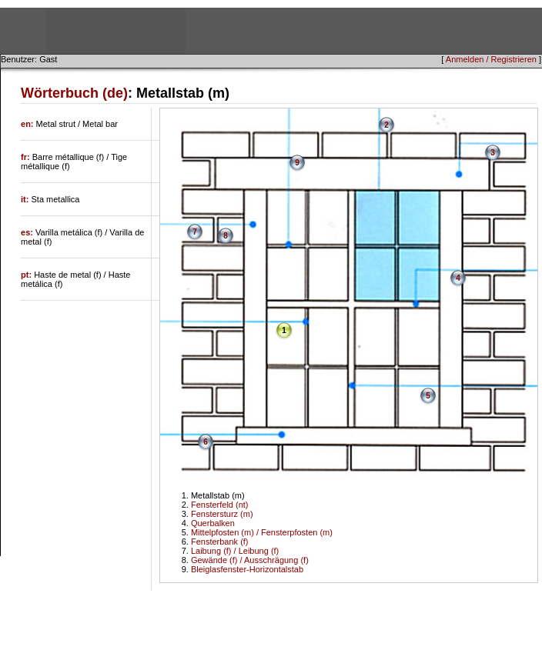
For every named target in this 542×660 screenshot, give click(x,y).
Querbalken (213, 523)
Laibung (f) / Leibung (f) (235, 550)
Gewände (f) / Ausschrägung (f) (250, 560)
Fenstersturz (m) (222, 513)
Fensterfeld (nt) (220, 504)
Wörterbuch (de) (74, 93)
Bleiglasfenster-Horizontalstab (247, 569)
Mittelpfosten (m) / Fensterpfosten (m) (262, 532)
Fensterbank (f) (220, 541)
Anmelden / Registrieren (491, 59)
